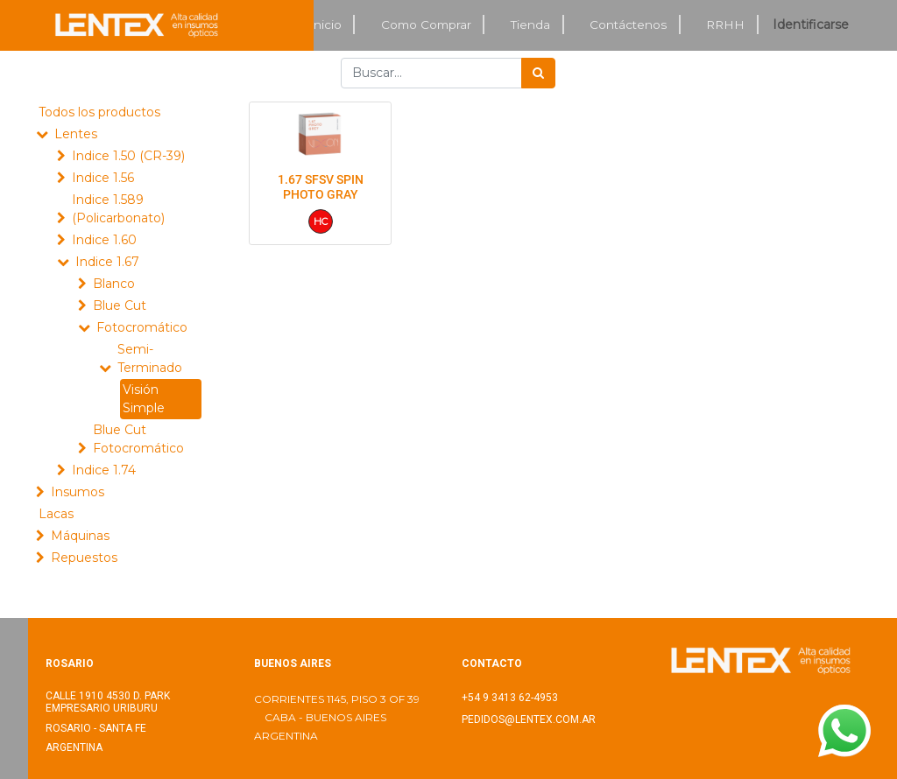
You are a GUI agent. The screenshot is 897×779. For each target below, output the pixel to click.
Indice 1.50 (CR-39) (128, 156)
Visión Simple (144, 399)
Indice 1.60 (104, 240)
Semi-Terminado (149, 358)
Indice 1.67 (107, 262)
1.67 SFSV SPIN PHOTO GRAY (321, 186)
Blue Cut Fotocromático (138, 439)
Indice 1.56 (103, 178)
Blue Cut (119, 305)
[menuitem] (326, 25)
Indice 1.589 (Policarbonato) (118, 209)
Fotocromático (141, 327)
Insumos (77, 492)
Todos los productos (99, 112)
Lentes (75, 134)
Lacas (56, 514)
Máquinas (80, 536)
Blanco (114, 283)
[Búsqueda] (538, 73)
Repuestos (84, 557)
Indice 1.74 (104, 470)
